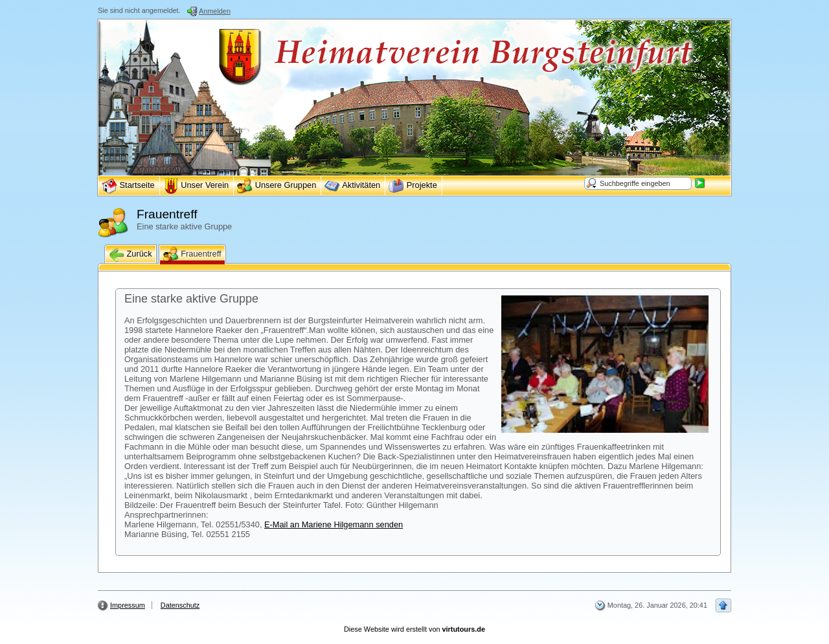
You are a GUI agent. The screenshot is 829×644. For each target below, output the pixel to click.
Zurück (130, 254)
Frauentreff (192, 254)
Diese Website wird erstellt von (414, 629)
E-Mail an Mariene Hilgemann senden (333, 524)
